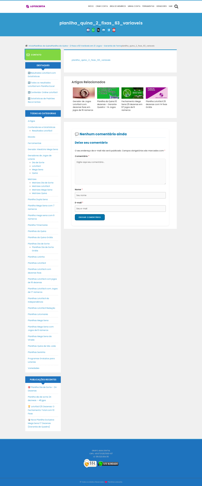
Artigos (31, 121)
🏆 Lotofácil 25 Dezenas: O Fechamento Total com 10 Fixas (41, 410)
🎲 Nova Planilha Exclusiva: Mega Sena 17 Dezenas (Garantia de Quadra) (41, 423)
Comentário (82, 154)
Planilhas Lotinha (36, 256)
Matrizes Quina (39, 193)
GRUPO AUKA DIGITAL (101, 450)
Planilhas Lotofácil (37, 263)
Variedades (33, 368)
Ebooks (31, 136)
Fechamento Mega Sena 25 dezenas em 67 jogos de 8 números (132, 103)
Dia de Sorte (38, 162)
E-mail (79, 201)
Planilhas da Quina (42, 46)
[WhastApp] (91, 30)
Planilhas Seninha (36, 352)
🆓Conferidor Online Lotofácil (42, 92)
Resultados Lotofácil (42, 130)
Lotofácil (36, 166)
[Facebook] (85, 30)
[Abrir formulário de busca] (176, 6)
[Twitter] (98, 30)
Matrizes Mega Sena (42, 189)
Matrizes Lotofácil (41, 186)
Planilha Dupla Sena (38, 199)
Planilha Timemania (38, 225)
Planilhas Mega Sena (38, 320)
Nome (79, 188)
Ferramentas (34, 143)
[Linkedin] (104, 30)
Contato (34, 54)
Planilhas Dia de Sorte (39, 243)
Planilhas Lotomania (38, 314)
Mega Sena (37, 169)
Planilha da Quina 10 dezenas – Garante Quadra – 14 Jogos (106, 103)
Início (31, 46)
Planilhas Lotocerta (115, 482)
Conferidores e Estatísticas (41, 127)
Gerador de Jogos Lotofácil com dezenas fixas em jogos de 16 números (83, 105)
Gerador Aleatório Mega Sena (43, 149)
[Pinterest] (117, 30)
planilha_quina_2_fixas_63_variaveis (93, 60)
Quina (35, 173)
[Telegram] (111, 30)
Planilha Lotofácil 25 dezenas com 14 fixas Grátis (155, 103)
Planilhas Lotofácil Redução (41, 308)
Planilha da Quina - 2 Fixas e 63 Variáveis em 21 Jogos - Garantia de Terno (86, 46)
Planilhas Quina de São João (42, 346)
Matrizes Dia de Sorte (42, 182)
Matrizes (32, 179)
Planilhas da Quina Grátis (40, 237)
